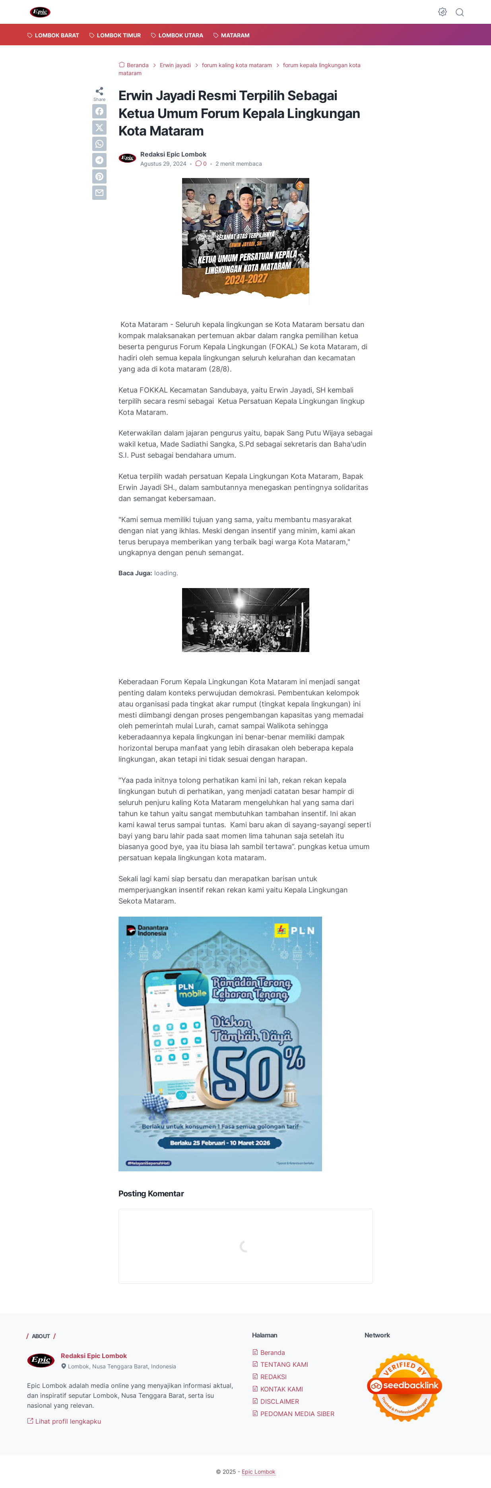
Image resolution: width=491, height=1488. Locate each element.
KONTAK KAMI (277, 1389)
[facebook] (99, 111)
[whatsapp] (99, 144)
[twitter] (99, 127)
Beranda (268, 1352)
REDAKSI (269, 1377)
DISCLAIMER (275, 1401)
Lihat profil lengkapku (64, 1421)
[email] (99, 193)
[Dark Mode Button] (442, 12)
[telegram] (99, 160)
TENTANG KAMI (280, 1364)
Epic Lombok (259, 1471)
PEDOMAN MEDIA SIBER (293, 1414)
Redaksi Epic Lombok (94, 1356)
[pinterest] (99, 176)
